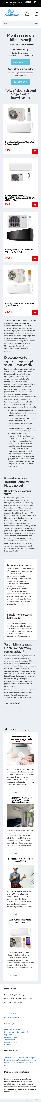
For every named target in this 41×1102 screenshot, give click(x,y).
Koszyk (36, 13)
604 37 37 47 (20, 82)
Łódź (33, 1060)
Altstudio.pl (35, 1100)
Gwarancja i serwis (11, 1042)
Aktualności (16, 729)
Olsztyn (14, 1060)
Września (29, 1062)
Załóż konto (26, 5)
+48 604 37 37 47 (29, 2)
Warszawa (13, 1057)
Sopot (33, 1057)
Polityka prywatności (12, 1037)
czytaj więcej (12, 792)
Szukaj (27, 13)
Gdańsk (21, 1057)
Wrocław (21, 1062)
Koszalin (7, 1060)
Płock (6, 1062)
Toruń (6, 1057)
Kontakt (7, 1045)
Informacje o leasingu (12, 1029)
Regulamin (8, 1034)
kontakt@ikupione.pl (12, 1017)
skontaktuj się (25, 690)
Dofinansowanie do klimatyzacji (16, 1032)
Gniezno (7, 1065)
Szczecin (27, 1060)
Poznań (21, 1060)
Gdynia (27, 1057)
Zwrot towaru (9, 1039)
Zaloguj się (14, 5)
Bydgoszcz (13, 1062)
